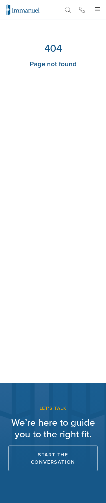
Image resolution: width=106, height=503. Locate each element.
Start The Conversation (53, 458)
